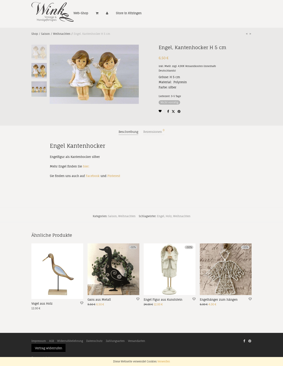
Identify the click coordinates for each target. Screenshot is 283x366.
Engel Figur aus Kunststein (163, 299)
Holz (169, 216)
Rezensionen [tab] (153, 131)
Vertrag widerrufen (48, 348)
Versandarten (136, 340)
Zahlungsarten (115, 340)
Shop (34, 33)
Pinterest (113, 176)
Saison (45, 33)
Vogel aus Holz (42, 303)
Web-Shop (80, 14)
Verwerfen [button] (163, 361)
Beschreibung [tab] (128, 132)
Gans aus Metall (99, 299)
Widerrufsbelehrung (70, 340)
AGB (51, 340)
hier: (86, 166)
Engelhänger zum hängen (219, 299)
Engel (160, 216)
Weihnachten (61, 33)
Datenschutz (94, 340)
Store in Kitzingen (129, 14)
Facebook (93, 176)
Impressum (38, 340)
